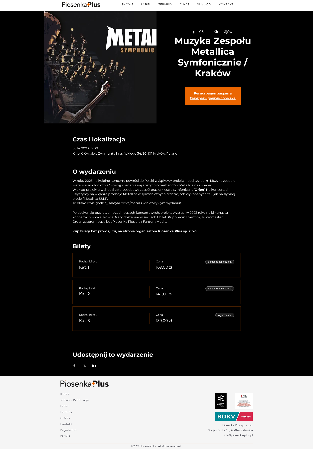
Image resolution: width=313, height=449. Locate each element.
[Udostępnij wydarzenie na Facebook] (74, 365)
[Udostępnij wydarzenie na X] (84, 365)
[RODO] (74, 436)
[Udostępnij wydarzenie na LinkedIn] (94, 365)
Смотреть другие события (213, 98)
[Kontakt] (74, 424)
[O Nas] (74, 418)
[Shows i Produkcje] (81, 400)
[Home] (74, 394)
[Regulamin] (74, 430)
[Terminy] (72, 412)
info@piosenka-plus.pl (238, 435)
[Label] (72, 406)
